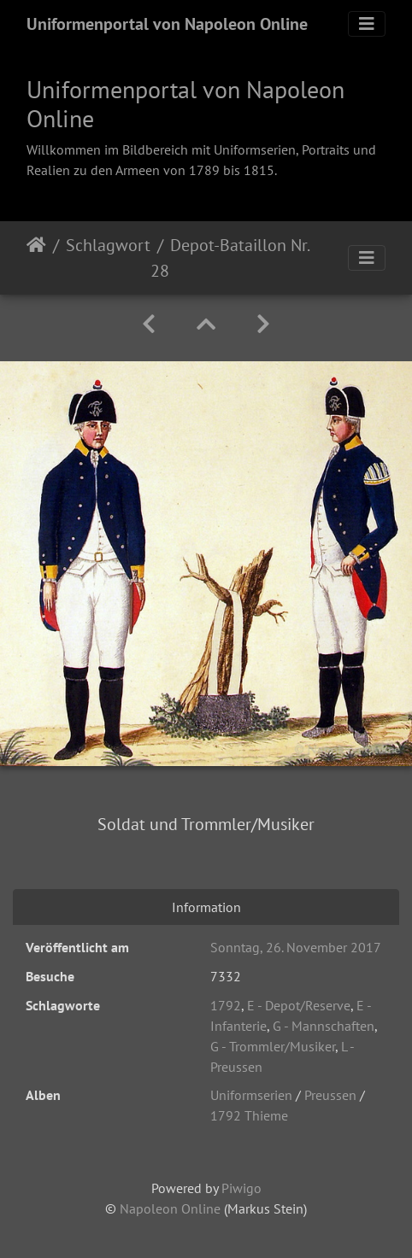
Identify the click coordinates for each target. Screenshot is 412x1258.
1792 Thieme (249, 1115)
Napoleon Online (170, 1208)
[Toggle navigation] (367, 24)
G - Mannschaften (323, 1025)
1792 (225, 1005)
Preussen (330, 1094)
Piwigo (241, 1188)
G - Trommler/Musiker (272, 1046)
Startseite (36, 258)
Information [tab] (206, 907)
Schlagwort (108, 245)
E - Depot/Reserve (298, 1005)
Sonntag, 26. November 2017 (295, 947)
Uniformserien (251, 1094)
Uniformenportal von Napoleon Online (167, 24)
